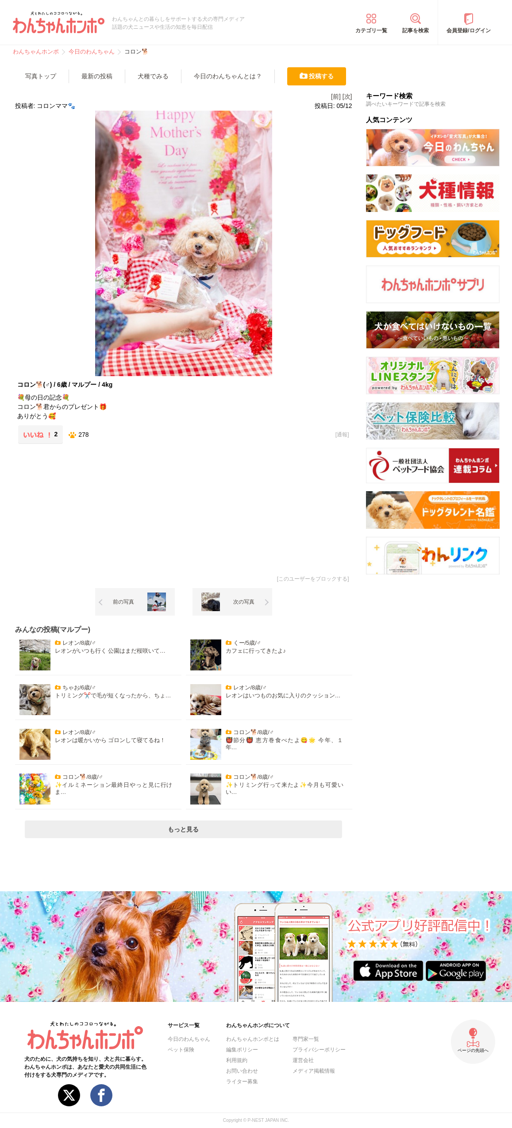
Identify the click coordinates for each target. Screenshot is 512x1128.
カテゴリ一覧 (371, 30)
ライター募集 (242, 1081)
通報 (342, 434)
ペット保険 (181, 1050)
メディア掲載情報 (314, 1071)
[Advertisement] (99, 508)
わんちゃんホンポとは (252, 1039)
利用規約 (236, 1060)
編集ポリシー (242, 1050)
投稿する (321, 76)
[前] (336, 96)
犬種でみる (153, 76)
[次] (347, 96)
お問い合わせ (242, 1071)
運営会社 (303, 1060)
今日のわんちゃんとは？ (228, 76)
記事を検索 (415, 30)
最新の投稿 (96, 76)
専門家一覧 (306, 1039)
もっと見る (183, 829)
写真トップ (40, 76)
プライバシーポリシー (319, 1050)
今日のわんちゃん (189, 1039)
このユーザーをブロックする (312, 579)
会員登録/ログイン (468, 30)
